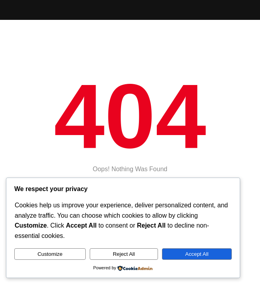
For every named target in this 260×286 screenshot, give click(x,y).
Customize (49, 254)
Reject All (124, 254)
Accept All (197, 254)
